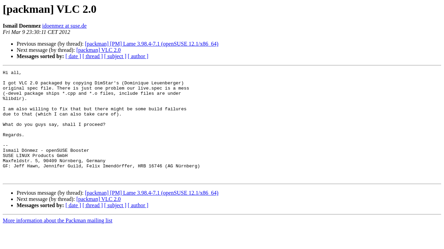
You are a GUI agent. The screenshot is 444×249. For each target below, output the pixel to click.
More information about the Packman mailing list (57, 242)
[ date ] (73, 56)
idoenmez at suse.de (64, 26)
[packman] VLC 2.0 (98, 50)
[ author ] (138, 56)
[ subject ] (115, 56)
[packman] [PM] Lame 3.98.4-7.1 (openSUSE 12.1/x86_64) (151, 44)
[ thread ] (92, 56)
